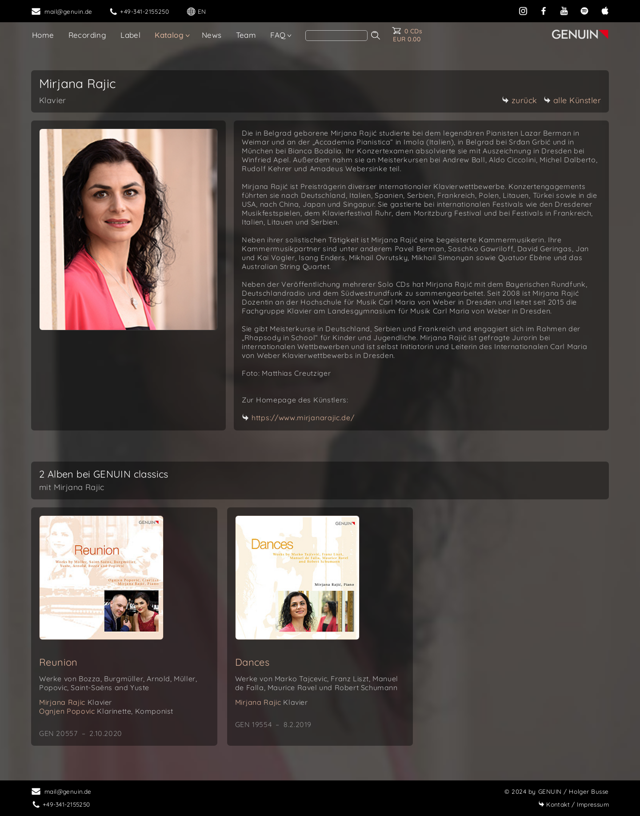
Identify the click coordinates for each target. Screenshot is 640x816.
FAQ (277, 35)
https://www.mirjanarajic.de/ (303, 417)
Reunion (58, 662)
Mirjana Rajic (75, 702)
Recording (87, 35)
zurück (519, 100)
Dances (252, 662)
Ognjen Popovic (106, 711)
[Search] (336, 35)
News (212, 35)
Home (43, 35)
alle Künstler (572, 100)
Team (246, 35)
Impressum (573, 804)
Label (130, 35)
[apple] (604, 10)
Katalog (169, 35)
